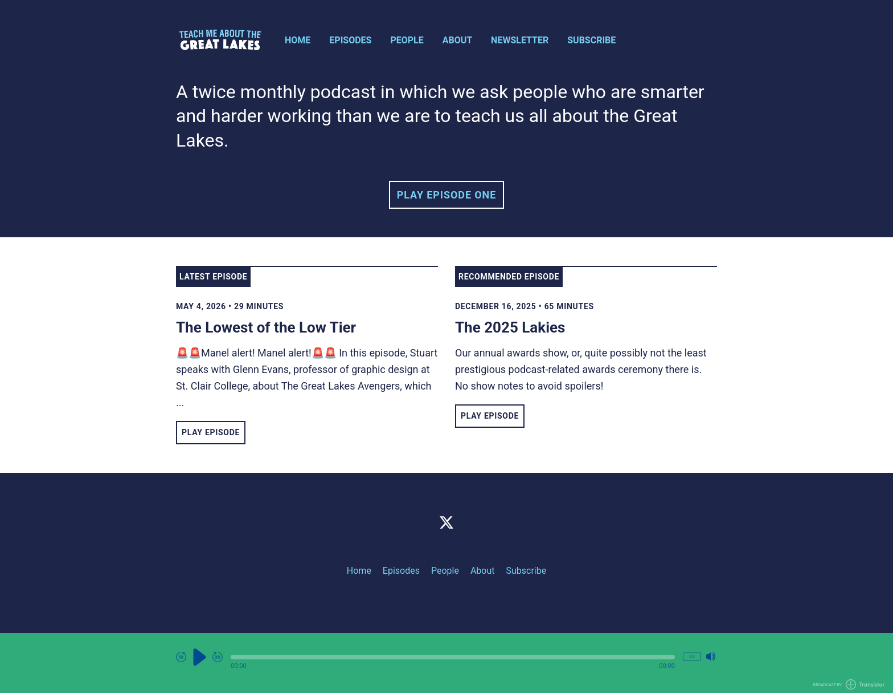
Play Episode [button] (211, 432)
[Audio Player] (446, 663)
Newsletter (519, 40)
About (457, 40)
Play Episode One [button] (446, 195)
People (406, 40)
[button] (453, 657)
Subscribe (591, 40)
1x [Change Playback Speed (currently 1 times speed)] (692, 656)
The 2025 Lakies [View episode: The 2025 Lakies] (510, 327)
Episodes (350, 40)
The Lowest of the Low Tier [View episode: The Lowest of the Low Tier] (266, 327)
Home (297, 40)
